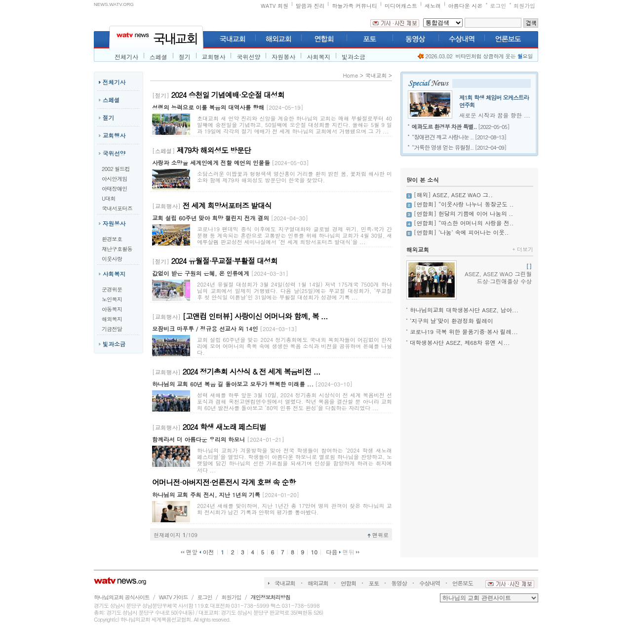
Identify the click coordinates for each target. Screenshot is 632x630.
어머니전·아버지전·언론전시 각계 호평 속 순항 (223, 482)
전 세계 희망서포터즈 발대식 (227, 205)
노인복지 (112, 299)
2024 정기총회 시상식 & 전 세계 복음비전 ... (251, 371)
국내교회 (376, 75)
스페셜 (158, 56)
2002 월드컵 (116, 168)
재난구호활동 (117, 248)
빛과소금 (353, 56)
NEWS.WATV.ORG (114, 4)
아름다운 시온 (465, 5)
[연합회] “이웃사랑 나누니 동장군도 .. (464, 204)
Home (350, 75)
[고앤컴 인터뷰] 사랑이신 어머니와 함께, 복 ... (255, 316)
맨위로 (378, 535)
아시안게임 (114, 178)
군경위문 (112, 289)
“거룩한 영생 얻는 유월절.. (443, 147)
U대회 (109, 198)
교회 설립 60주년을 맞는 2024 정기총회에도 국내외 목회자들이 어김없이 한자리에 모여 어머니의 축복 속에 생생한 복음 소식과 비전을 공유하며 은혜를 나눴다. (294, 346)
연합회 (348, 583)
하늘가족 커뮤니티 (354, 5)
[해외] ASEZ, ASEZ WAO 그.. (453, 195)
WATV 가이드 (173, 597)
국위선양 (248, 56)
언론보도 (462, 583)
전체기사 (126, 56)
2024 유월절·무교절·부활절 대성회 (224, 260)
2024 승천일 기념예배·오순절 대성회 (227, 94)
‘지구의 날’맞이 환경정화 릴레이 (451, 321)
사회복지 (318, 56)
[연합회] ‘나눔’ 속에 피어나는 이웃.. (461, 232)
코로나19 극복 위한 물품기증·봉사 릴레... (464, 332)
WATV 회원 (274, 5)
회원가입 (524, 5)
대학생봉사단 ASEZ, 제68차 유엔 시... (460, 342)
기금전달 (112, 329)
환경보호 (112, 239)
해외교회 (417, 249)
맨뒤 (351, 552)
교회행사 (214, 56)
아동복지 (112, 309)
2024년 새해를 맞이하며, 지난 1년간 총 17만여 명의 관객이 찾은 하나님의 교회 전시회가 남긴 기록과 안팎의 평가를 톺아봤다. (294, 509)
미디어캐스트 (401, 5)
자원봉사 (283, 56)
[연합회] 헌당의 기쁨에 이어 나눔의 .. (463, 213)
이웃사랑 (112, 258)
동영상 (399, 583)
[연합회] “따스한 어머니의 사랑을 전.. (464, 223)
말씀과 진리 (310, 5)
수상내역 (429, 583)
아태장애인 (114, 188)
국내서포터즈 (117, 208)
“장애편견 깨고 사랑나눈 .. (443, 137)
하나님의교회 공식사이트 (122, 597)
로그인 (498, 5)
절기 (185, 56)
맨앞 (189, 552)
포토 (373, 583)
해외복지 (112, 319)
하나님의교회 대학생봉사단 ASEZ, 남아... (464, 310)
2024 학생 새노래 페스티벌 (224, 426)
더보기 (523, 249)
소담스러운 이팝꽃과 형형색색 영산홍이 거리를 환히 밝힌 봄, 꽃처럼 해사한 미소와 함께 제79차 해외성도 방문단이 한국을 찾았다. (294, 177)
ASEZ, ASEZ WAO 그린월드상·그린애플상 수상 (498, 273)
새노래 (433, 5)
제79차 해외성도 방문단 (214, 150)
